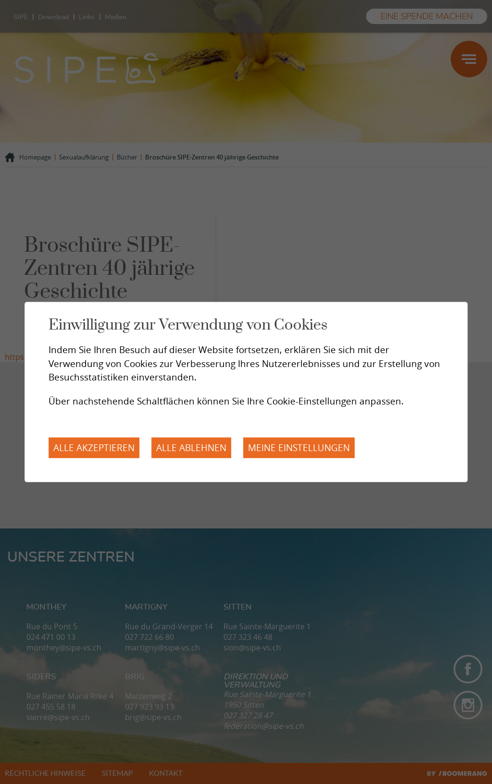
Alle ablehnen (191, 447)
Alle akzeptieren (94, 447)
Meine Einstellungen (299, 447)
